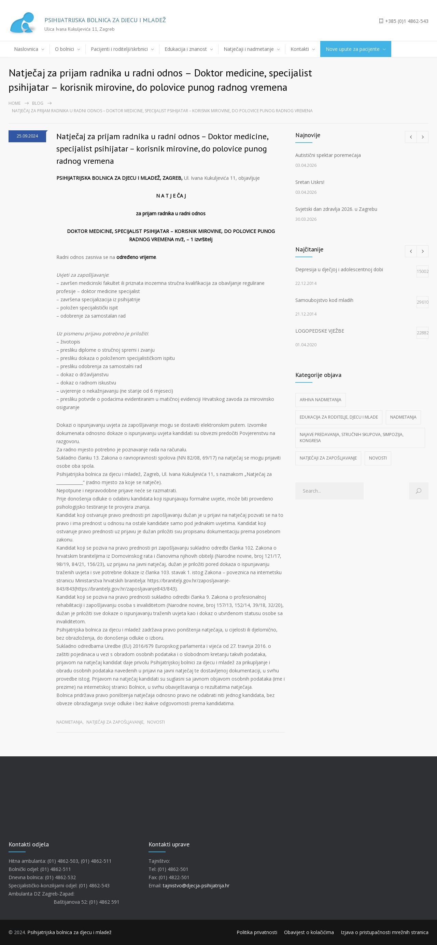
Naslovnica (26, 49)
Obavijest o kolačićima (309, 932)
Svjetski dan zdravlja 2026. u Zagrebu (336, 209)
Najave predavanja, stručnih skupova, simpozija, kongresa (352, 438)
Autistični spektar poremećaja (328, 155)
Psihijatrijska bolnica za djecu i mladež (69, 932)
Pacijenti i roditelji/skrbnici (119, 49)
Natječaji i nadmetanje (249, 49)
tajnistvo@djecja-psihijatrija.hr (196, 885)
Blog (37, 103)
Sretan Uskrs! (309, 182)
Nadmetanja (69, 722)
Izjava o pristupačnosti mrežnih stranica (384, 932)
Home (14, 103)
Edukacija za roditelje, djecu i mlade (339, 417)
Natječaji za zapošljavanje (114, 722)
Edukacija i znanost (186, 49)
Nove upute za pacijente (353, 49)
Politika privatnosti (257, 932)
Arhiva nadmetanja (320, 400)
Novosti (156, 722)
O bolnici (64, 49)
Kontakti (300, 49)
